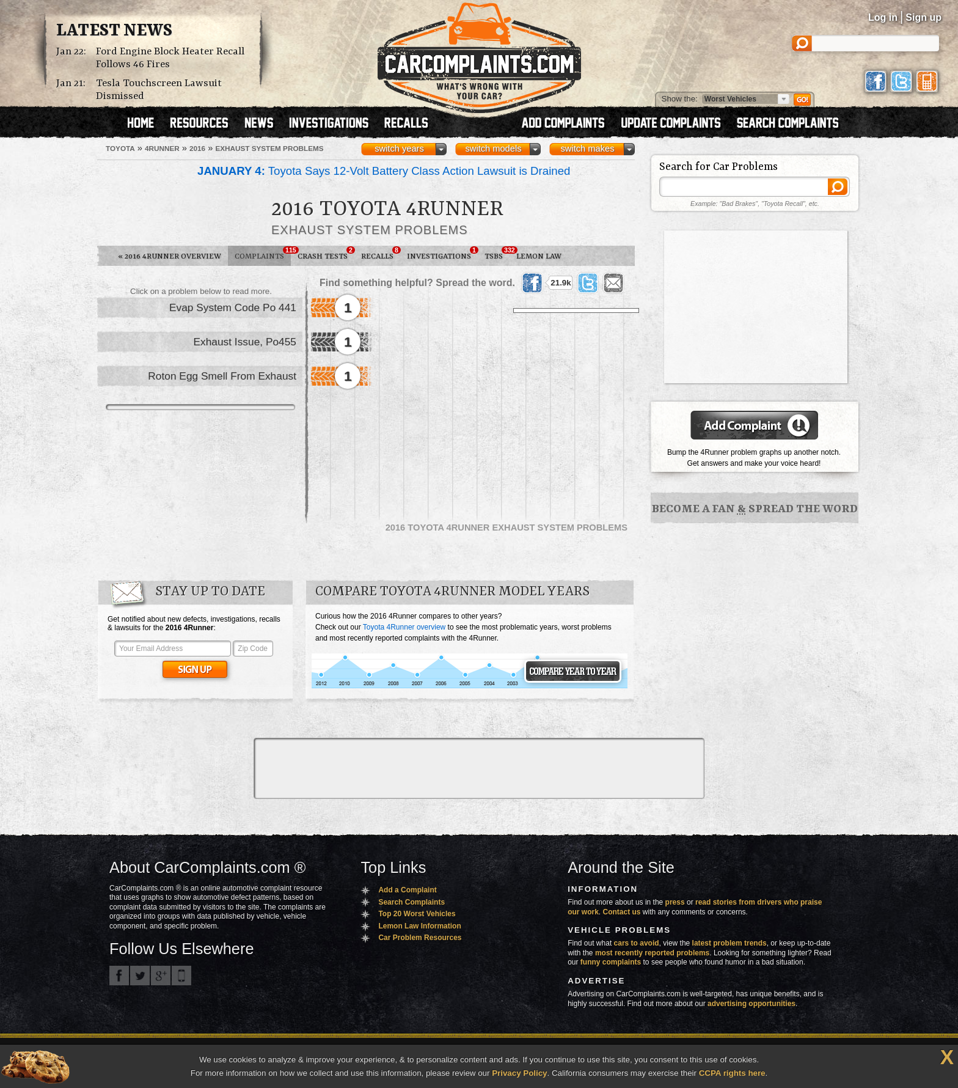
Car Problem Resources (419, 937)
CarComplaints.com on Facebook (119, 975)
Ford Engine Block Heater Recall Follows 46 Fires (170, 58)
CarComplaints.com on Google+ (160, 975)
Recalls (380, 253)
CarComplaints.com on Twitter (140, 975)
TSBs (497, 253)
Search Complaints (411, 902)
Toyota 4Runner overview (404, 627)
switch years (399, 148)
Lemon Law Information (419, 926)
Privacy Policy (519, 1073)
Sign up (923, 17)
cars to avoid (636, 943)
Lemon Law (538, 256)
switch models (493, 148)
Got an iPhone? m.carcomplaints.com (181, 975)
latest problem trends (729, 943)
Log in (883, 17)
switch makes (588, 148)
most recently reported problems (652, 953)
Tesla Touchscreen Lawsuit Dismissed (159, 90)
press (675, 902)
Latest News (114, 31)
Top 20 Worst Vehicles (416, 914)
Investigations (442, 253)
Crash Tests (326, 253)
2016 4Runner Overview (169, 256)
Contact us (622, 912)
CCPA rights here (732, 1073)
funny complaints (610, 962)
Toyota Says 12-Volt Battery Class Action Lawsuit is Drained (383, 170)
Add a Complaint (407, 890)
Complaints (263, 253)
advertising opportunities (751, 1003)
